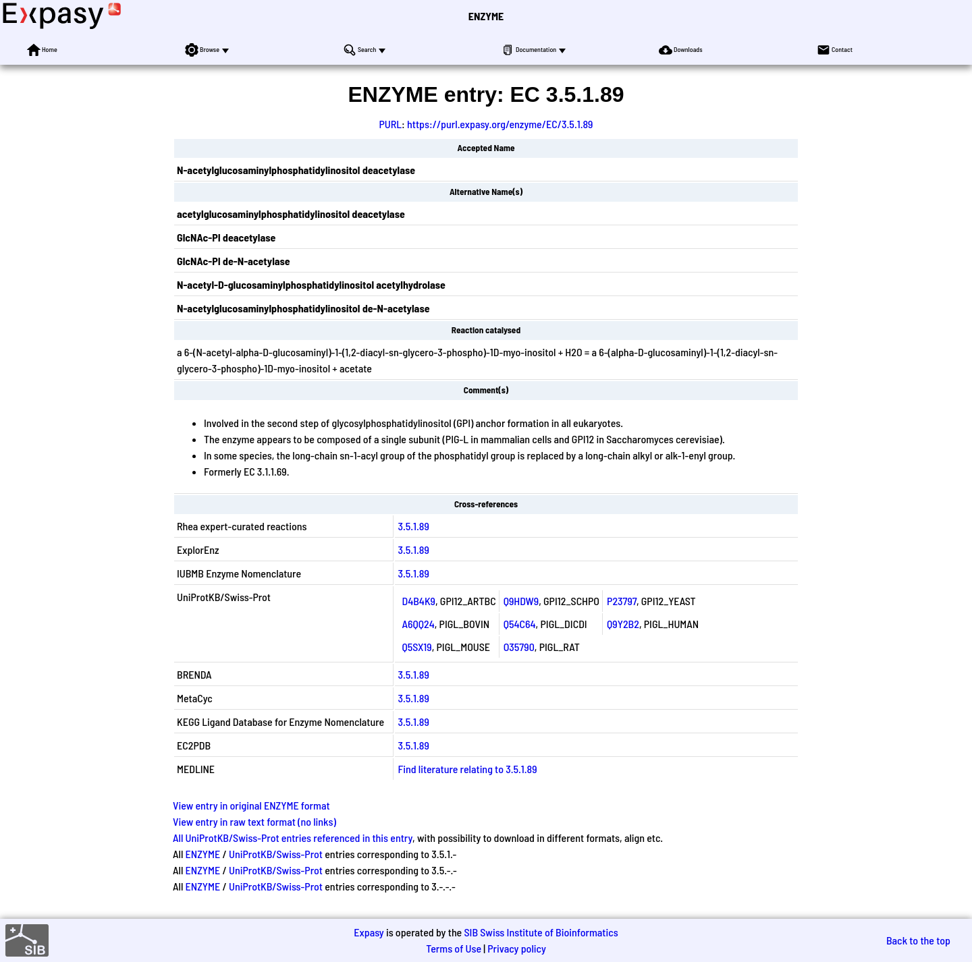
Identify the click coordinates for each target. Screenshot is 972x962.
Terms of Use (453, 948)
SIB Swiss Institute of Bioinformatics (541, 932)
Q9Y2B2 (623, 623)
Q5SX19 (416, 646)
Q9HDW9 (521, 600)
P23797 (622, 600)
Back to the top (918, 940)
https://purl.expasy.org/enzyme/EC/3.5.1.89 (500, 123)
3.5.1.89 (413, 525)
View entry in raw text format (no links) (254, 821)
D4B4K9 (418, 600)
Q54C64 (520, 623)
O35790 (519, 646)
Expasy (368, 932)
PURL (390, 123)
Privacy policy (516, 948)
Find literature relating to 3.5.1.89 (467, 768)
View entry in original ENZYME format (251, 805)
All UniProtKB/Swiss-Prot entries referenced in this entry (292, 837)
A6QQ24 (418, 623)
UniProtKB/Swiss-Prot (276, 853)
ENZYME (486, 15)
